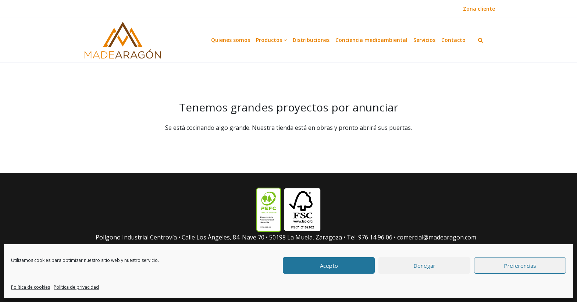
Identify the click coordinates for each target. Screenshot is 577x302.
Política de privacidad (76, 287)
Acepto (329, 265)
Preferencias (520, 265)
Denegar (424, 265)
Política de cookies (30, 287)
